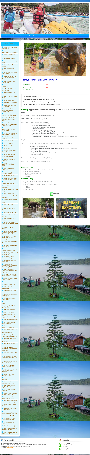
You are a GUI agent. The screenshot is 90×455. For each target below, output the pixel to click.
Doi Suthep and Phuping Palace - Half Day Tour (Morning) (9, 238)
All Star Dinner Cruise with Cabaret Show (9, 287)
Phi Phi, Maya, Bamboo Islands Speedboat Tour (9, 366)
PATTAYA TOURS (7, 143)
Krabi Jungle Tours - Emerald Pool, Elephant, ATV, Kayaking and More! (9, 271)
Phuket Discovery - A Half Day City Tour (9, 82)
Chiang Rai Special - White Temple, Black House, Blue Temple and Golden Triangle (9, 233)
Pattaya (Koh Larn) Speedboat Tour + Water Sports (8, 164)
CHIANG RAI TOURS (8, 175)
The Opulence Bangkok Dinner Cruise (9, 299)
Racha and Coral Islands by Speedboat (10, 196)
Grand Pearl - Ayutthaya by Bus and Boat (9, 48)
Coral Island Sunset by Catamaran (8, 169)
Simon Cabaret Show (8, 193)
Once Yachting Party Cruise (10, 319)
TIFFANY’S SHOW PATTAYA (7, 228)
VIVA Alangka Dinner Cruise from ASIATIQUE (8, 326)
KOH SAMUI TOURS (8, 156)
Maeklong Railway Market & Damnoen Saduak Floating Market (9, 201)
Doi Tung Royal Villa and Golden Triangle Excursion (9, 249)
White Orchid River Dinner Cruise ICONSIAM (9, 362)
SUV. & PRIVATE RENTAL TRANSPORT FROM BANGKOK (9, 370)
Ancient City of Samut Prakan (8, 302)
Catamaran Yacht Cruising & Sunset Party (9, 409)
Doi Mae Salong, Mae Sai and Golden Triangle (9, 172)
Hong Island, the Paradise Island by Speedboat (9, 429)
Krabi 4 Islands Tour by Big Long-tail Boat (9, 89)
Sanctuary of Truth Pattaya (9, 416)
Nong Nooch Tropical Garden (8, 69)
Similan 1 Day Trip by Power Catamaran (8, 375)
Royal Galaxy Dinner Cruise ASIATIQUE (10, 378)
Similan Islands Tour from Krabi (9, 405)
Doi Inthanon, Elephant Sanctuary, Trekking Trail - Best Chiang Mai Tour (10, 224)
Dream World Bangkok (8, 58)
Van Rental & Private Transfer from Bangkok (8, 257)
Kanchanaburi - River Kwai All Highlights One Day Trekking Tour (9, 110)
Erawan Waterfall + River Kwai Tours (9, 215)
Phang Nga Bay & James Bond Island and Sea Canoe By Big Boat (9, 340)
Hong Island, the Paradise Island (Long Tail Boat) (9, 432)
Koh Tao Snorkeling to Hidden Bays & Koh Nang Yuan (8, 316)
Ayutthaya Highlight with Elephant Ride (9, 306)
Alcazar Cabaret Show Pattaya (8, 55)
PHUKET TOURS (7, 145)
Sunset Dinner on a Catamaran (7, 186)
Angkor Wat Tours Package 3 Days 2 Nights (9, 279)
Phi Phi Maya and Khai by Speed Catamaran (9, 73)
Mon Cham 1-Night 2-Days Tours (9, 353)
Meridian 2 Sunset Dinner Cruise (9, 422)
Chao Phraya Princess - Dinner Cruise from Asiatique (9, 344)
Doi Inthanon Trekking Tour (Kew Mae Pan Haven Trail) (9, 133)
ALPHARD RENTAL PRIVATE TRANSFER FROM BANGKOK (9, 349)
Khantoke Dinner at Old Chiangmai (8, 160)
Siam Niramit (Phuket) (8, 426)
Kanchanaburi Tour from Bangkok (9, 219)
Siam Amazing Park (8, 100)
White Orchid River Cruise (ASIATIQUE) (9, 295)
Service (20, 36)
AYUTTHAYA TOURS (8, 312)
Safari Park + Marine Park (9, 102)
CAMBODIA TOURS (8, 282)
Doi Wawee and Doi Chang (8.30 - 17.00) (9, 246)
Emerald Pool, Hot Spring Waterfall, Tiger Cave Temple (9, 114)
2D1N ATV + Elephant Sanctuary (8, 390)
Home (7, 36)
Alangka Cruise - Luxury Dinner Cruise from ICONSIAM (9, 275)
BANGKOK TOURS (8, 140)
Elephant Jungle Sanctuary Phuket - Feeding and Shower (9, 335)
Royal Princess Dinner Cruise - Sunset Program (8, 397)
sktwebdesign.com (15, 446)
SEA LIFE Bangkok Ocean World (9, 97)
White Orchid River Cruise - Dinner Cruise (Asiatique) (9, 401)
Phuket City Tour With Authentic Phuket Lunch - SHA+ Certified (8, 129)
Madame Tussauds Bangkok (7, 65)
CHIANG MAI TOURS (8, 154)
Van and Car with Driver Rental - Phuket (9, 151)
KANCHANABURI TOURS (9, 212)
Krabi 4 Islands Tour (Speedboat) (8, 85)
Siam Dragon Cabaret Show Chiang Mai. (8, 322)
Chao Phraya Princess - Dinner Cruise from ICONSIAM (9, 51)
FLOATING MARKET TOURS (8, 205)
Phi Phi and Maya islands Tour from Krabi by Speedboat (9, 412)
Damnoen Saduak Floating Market (9, 61)
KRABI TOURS (6, 148)
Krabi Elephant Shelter (8, 309)
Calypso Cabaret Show (8, 284)
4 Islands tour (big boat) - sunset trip (9, 137)
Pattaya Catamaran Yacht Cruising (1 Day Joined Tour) (9, 179)
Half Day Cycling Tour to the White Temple (9, 291)
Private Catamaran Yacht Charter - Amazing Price (9, 182)
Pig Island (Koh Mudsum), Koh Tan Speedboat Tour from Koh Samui (9, 358)
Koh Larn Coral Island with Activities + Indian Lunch (9, 393)
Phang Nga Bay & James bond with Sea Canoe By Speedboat (9, 77)
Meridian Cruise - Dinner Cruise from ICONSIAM (9, 419)
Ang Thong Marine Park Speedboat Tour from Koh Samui (9, 119)
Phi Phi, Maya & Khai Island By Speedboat (10, 190)
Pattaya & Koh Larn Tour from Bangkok (9, 105)
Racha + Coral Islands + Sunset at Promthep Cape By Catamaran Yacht (9, 124)
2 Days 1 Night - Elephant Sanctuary (9, 242)
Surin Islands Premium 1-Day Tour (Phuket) (9, 386)
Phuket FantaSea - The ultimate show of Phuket (8, 93)
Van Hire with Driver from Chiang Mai (9, 261)
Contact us (32, 36)
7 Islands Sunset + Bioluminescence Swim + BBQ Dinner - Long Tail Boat (9, 265)
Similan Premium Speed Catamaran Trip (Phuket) (9, 382)
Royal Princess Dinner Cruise (8, 209)
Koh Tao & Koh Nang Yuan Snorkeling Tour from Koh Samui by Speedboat (9, 331)
